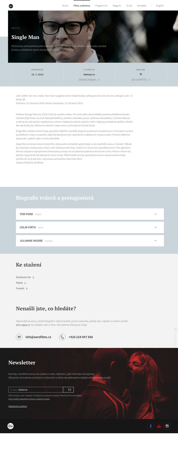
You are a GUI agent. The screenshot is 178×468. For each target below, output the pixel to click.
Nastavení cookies (17, 440)
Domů (65, 5)
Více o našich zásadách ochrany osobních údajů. (29, 433)
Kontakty (141, 5)
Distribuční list (23, 311)
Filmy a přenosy (82, 5)
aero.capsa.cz (23, 359)
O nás (129, 5)
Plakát (19, 317)
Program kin (101, 5)
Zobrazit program (87, 79)
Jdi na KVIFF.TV (139, 79)
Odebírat (66, 424)
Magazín (117, 5)
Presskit (20, 323)
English (160, 5)
